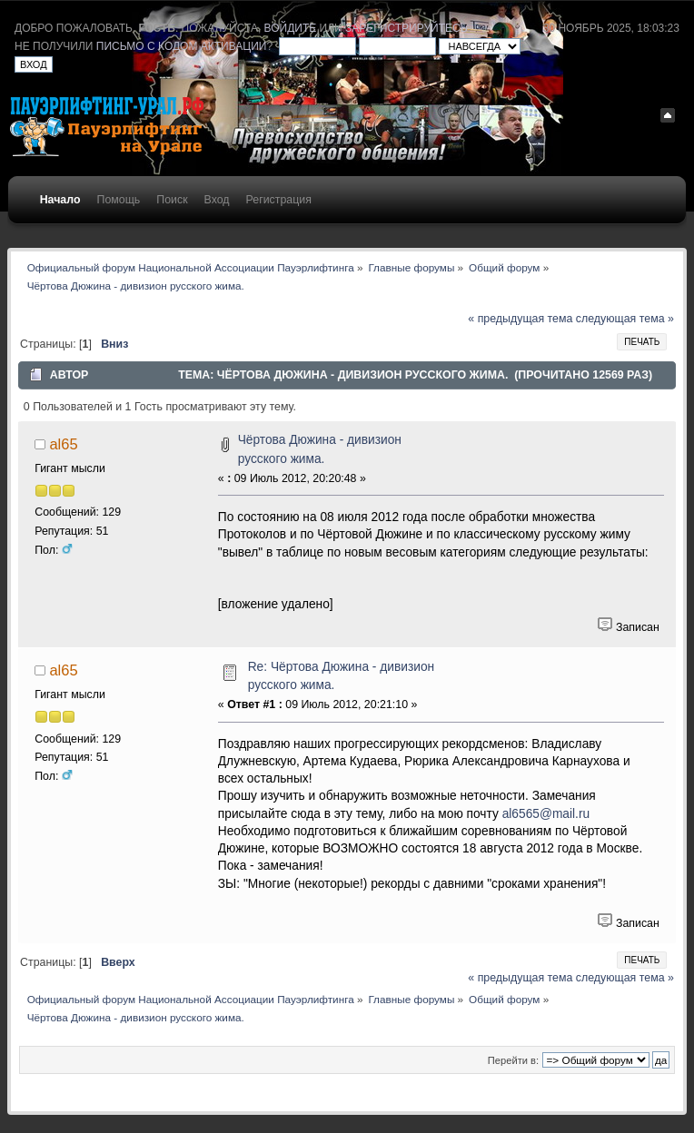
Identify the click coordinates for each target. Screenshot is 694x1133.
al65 (63, 444)
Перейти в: (513, 1060)
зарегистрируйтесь (406, 28)
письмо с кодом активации (181, 46)
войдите (290, 28)
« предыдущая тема (520, 318)
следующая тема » (625, 318)
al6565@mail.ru (546, 814)
